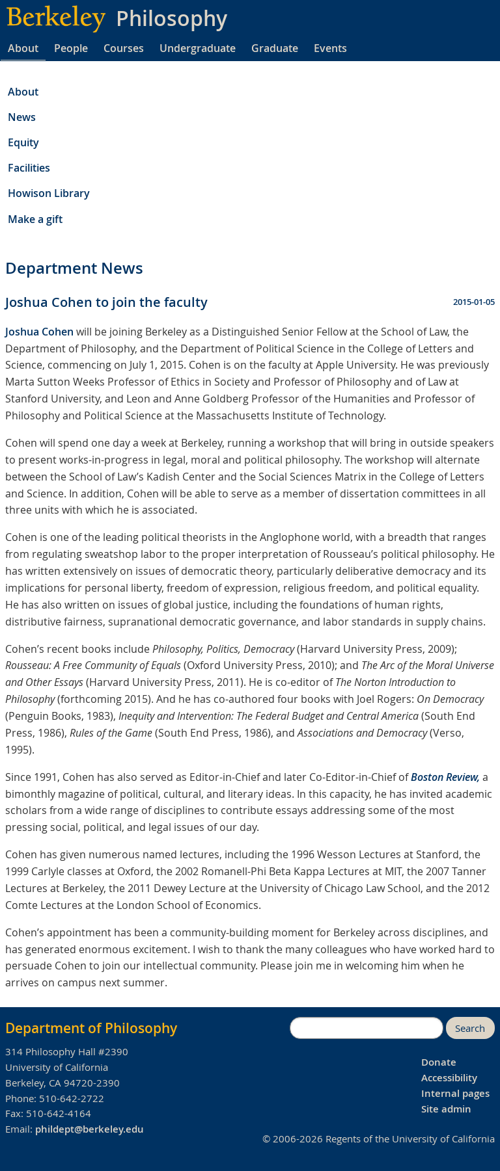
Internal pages (455, 1093)
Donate (438, 1062)
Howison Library (49, 193)
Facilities (29, 168)
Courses (124, 48)
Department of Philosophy (91, 1028)
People (71, 48)
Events (330, 48)
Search (470, 1028)
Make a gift (35, 219)
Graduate (274, 48)
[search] (366, 1028)
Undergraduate (198, 48)
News (22, 117)
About (23, 48)
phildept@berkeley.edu (89, 1129)
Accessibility (449, 1078)
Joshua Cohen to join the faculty (106, 302)
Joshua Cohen (39, 331)
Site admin (446, 1109)
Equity (23, 142)
